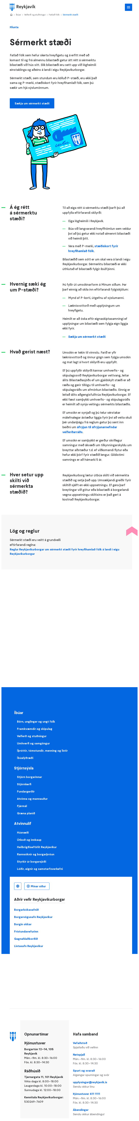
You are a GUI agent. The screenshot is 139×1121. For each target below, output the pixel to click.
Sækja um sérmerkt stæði (32, 103)
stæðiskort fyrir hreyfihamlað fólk (93, 248)
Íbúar (18, 14)
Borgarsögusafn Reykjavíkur (33, 917)
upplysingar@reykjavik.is (92, 1084)
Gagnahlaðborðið (26, 938)
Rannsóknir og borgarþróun (35, 854)
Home (11, 15)
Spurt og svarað (92, 1073)
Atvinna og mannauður (32, 798)
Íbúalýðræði (25, 758)
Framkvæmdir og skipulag (34, 729)
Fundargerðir (26, 791)
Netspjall (92, 1059)
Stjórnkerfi (24, 784)
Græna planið (26, 813)
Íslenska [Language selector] (17, 886)
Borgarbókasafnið (26, 909)
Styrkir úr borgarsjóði (31, 861)
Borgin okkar (22, 924)
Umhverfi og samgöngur (33, 743)
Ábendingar (92, 1112)
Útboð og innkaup (29, 840)
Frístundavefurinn (26, 931)
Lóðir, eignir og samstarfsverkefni (40, 869)
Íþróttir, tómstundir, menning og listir (42, 750)
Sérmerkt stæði (70, 14)
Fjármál (22, 806)
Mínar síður (38, 886)
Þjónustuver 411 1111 (92, 1098)
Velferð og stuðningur (35, 14)
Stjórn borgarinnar (29, 777)
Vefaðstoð (92, 1045)
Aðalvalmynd (128, 7)
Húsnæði (23, 832)
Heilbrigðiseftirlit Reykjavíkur (37, 847)
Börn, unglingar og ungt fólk (36, 721)
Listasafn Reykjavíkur (28, 946)
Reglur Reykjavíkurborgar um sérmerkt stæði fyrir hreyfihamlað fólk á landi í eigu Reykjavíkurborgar (64, 552)
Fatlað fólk (54, 14)
